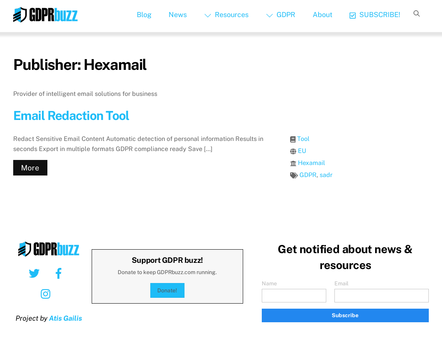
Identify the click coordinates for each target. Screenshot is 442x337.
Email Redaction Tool (71, 115)
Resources (226, 14)
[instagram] (47, 293)
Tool (303, 138)
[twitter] (35, 273)
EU (302, 151)
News (178, 14)
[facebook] (60, 273)
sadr (326, 175)
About (322, 14)
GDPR (280, 14)
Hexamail (311, 163)
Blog (144, 14)
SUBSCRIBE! (375, 14)
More (30, 167)
